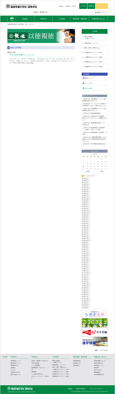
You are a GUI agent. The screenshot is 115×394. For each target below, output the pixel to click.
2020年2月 (85, 249)
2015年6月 (85, 308)
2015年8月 (85, 304)
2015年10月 (85, 300)
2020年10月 (85, 240)
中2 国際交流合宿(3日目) (94, 144)
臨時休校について (100, 12)
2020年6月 (85, 244)
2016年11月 (85, 285)
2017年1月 (85, 281)
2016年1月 (85, 296)
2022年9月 (85, 216)
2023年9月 (85, 201)
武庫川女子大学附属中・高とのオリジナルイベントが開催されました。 (94, 118)
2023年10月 (85, 199)
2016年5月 (85, 291)
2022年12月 (85, 210)
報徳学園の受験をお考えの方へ (17, 12)
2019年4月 (85, 257)
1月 (30, 24)
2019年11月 (85, 253)
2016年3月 (85, 293)
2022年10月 (85, 214)
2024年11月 (85, 188)
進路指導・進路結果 (80, 19)
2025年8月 (85, 180)
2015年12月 (85, 298)
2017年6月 (85, 278)
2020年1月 (85, 251)
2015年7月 (85, 306)
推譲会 (70, 388)
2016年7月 (85, 289)
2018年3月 (85, 268)
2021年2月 (85, 233)
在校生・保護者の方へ (41, 12)
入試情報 (62, 19)
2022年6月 (85, 221)
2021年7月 (85, 229)
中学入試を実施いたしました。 (22, 55)
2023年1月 (85, 208)
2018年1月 (85, 270)
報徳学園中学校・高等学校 (15, 24)
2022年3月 (85, 223)
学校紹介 (25, 19)
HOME (5, 356)
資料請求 (91, 6)
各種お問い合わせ (98, 19)
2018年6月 (85, 266)
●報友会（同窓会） (71, 6)
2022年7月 (85, 220)
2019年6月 (85, 255)
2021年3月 (85, 231)
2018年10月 (85, 261)
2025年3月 (85, 186)
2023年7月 (85, 205)
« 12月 (87, 171)
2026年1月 (85, 178)
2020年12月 (85, 236)
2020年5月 (85, 246)
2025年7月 (85, 182)
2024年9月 (85, 190)
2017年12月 (85, 272)
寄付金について (101, 6)
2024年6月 (85, 193)
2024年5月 (85, 195)
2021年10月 (85, 227)
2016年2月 (85, 294)
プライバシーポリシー (96, 388)
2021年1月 (85, 235)
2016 (26, 24)
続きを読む (30, 63)
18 (83, 166)
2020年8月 (85, 242)
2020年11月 (85, 238)
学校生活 (43, 19)
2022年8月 (85, 218)
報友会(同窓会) (80, 388)
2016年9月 (85, 287)
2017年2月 (85, 279)
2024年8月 (85, 191)
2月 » (101, 171)
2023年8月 (85, 203)
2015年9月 (85, 302)
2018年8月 (85, 264)
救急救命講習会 (91, 113)
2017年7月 (85, 276)
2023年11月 (85, 197)
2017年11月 (85, 274)
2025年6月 (85, 184)
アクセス (83, 6)
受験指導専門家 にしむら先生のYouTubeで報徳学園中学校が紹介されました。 (94, 139)
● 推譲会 (60, 6)
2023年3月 (85, 206)
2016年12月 (85, 283)
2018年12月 (85, 259)
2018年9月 (85, 263)
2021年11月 (85, 225)
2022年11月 (85, 212)
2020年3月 (85, 248)
